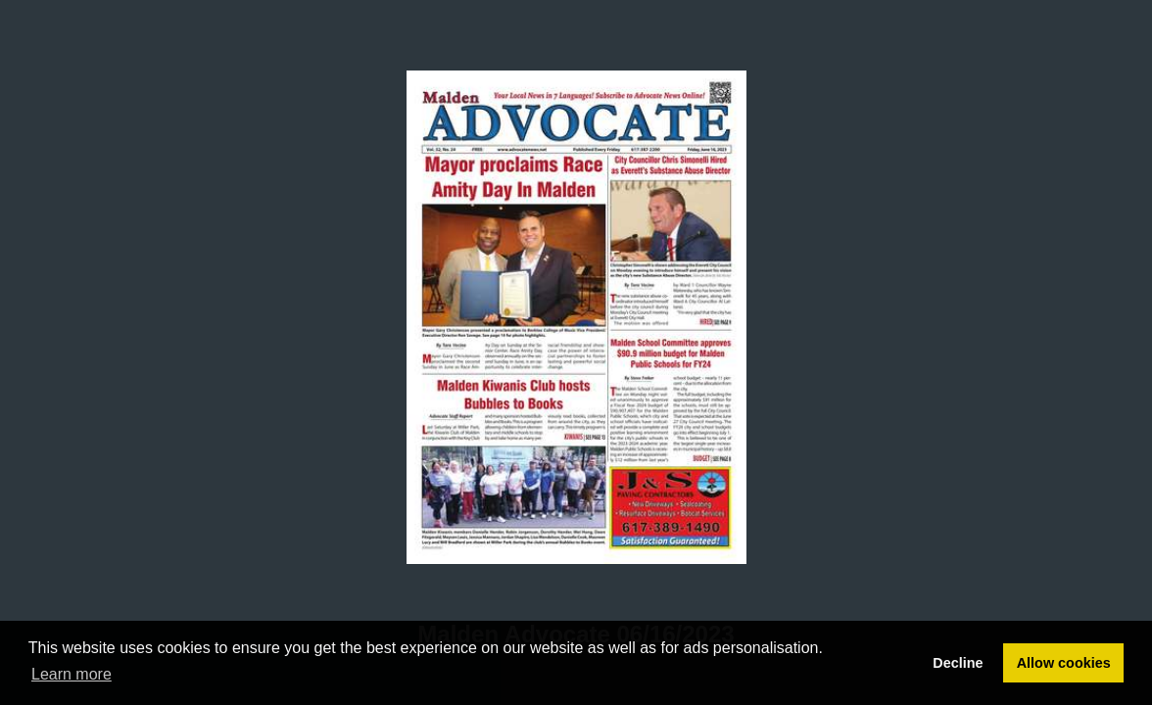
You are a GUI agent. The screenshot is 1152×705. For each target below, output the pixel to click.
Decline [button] (958, 663)
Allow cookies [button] (1064, 663)
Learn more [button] (71, 674)
